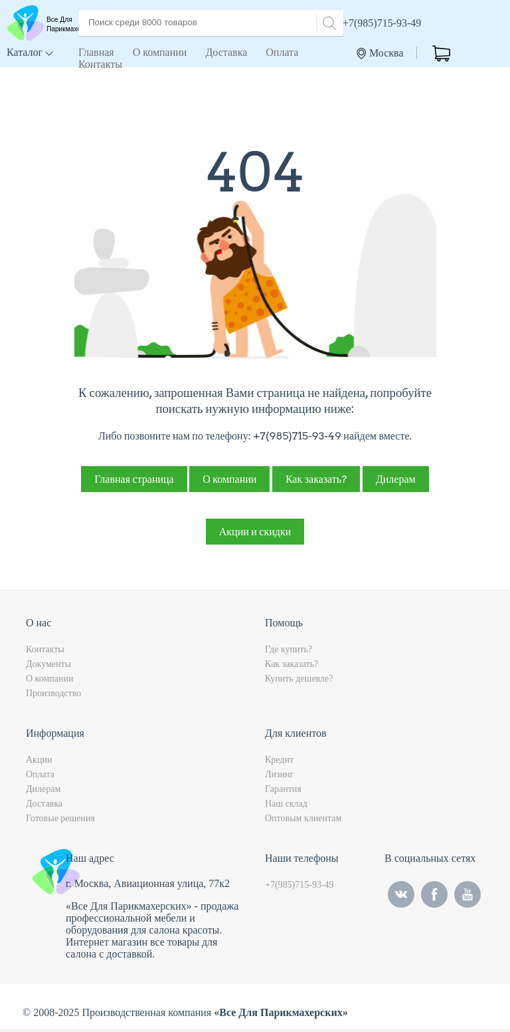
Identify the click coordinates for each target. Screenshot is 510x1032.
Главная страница (133, 481)
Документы (48, 667)
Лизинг (279, 777)
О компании (160, 52)
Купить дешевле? (299, 681)
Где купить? (288, 652)
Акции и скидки (255, 534)
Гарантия (283, 792)
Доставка (226, 52)
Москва (380, 53)
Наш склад (286, 806)
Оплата (282, 52)
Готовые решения (60, 821)
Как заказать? (316, 481)
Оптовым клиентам (303, 821)
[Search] (327, 21)
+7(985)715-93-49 (382, 23)
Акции (39, 762)
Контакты (100, 64)
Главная (96, 52)
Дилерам (396, 481)
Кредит (279, 762)
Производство (53, 696)
